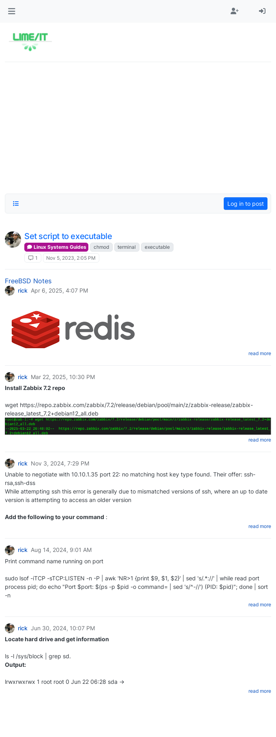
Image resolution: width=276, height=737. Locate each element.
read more (259, 353)
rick (23, 290)
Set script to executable (68, 236)
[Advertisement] (138, 125)
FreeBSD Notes (28, 281)
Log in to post (245, 203)
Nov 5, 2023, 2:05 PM (71, 258)
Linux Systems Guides (56, 247)
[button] (11, 11)
